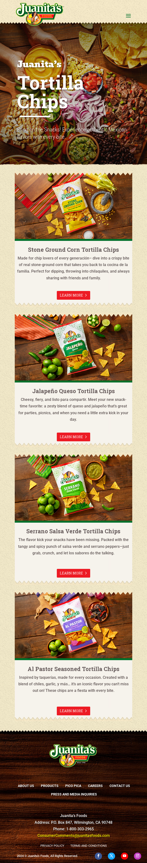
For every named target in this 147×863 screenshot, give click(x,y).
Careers (95, 786)
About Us (26, 786)
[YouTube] (124, 856)
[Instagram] (137, 856)
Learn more (71, 295)
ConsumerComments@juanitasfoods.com (73, 835)
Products (50, 786)
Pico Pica (73, 786)
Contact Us (120, 786)
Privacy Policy (52, 846)
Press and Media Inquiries (74, 794)
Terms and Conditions (88, 846)
